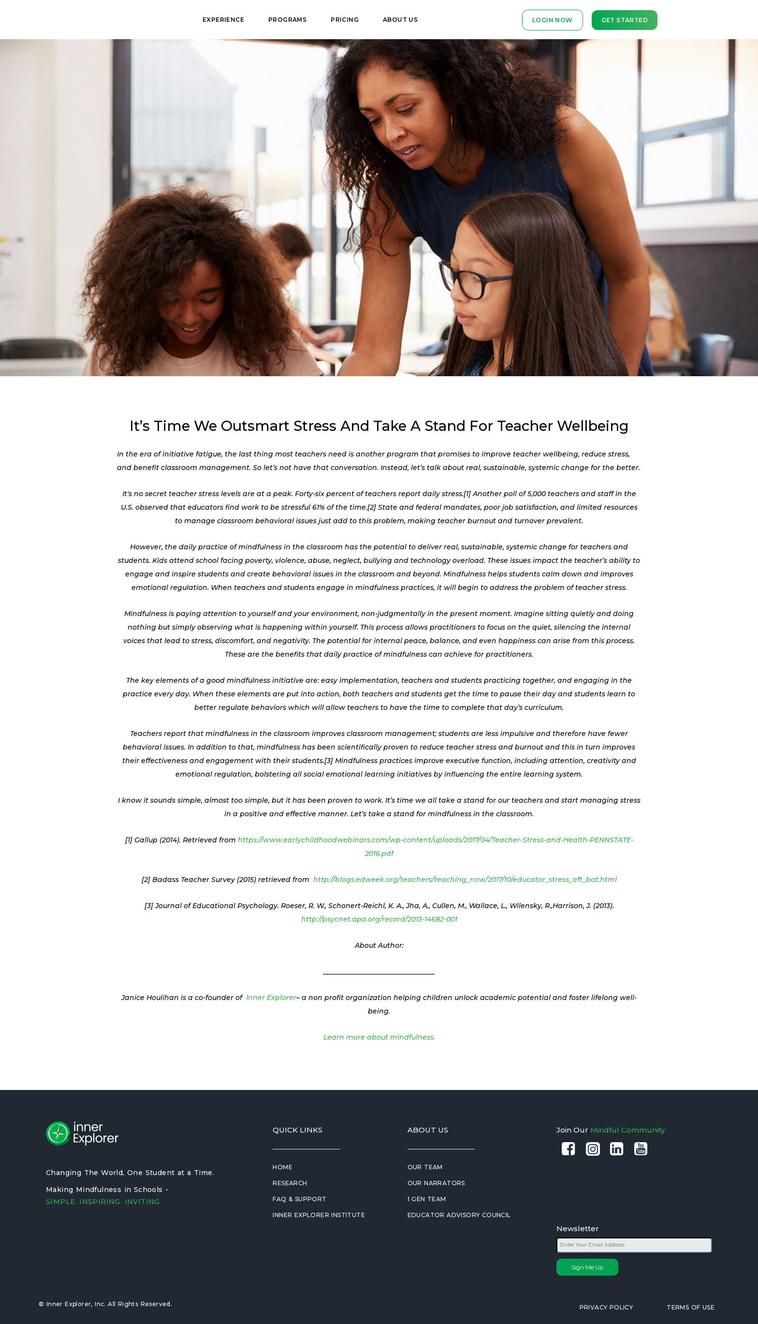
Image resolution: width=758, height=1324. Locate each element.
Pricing (345, 19)
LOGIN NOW (552, 20)
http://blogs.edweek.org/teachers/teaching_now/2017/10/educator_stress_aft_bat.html (465, 879)
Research (290, 1183)
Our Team (425, 1167)
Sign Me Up (587, 1267)
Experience (223, 19)
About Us (400, 19)
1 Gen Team (427, 1199)
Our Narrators (436, 1183)
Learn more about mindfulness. (379, 1037)
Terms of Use (690, 1307)
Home (282, 1167)
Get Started (624, 20)
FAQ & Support (299, 1199)
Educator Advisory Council (459, 1215)
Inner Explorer (271, 997)
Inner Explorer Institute (319, 1215)
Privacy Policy (606, 1307)
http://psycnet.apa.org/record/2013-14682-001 (379, 919)
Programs (287, 19)
